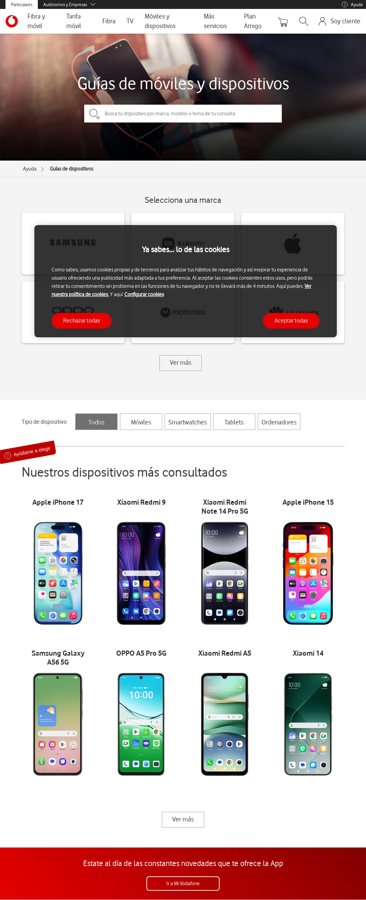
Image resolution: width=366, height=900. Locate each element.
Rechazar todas (81, 320)
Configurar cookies (144, 294)
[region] (185, 281)
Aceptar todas (291, 320)
